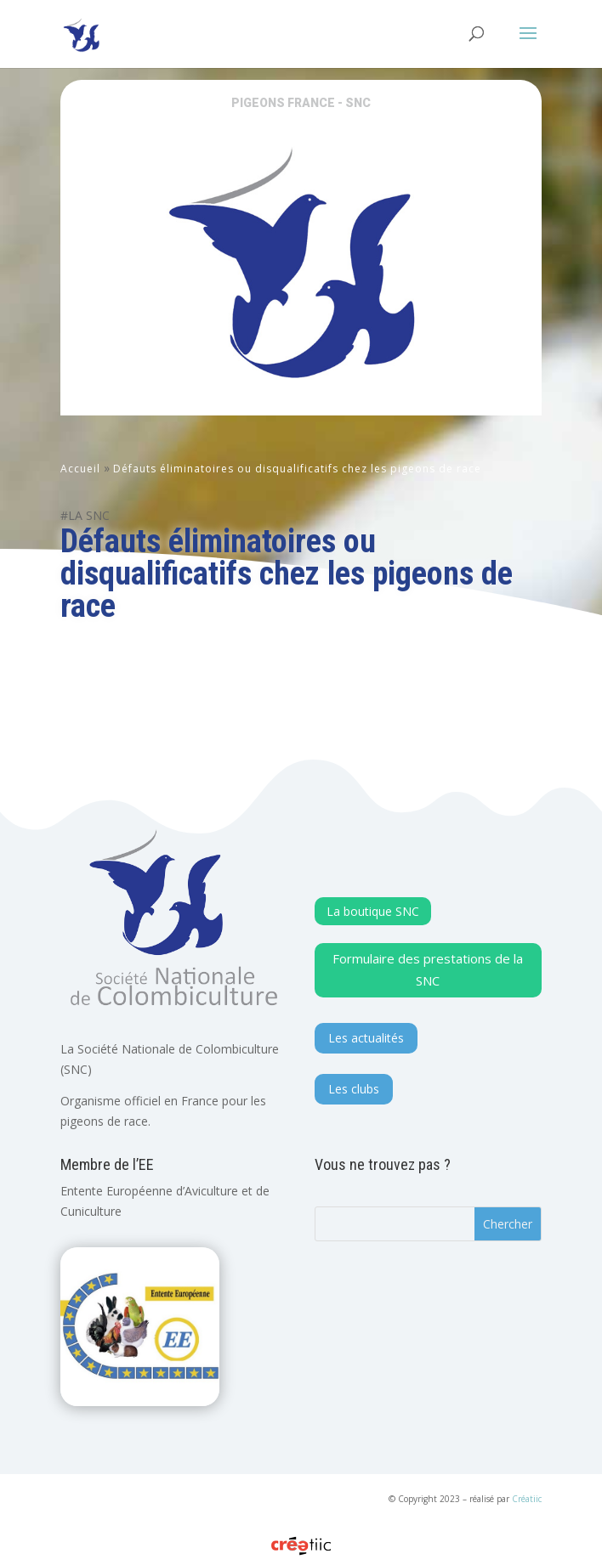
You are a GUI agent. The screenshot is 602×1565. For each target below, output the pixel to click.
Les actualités (366, 1038)
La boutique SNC (373, 911)
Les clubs (353, 1089)
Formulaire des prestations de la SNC (427, 969)
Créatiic (527, 1499)
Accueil (80, 468)
